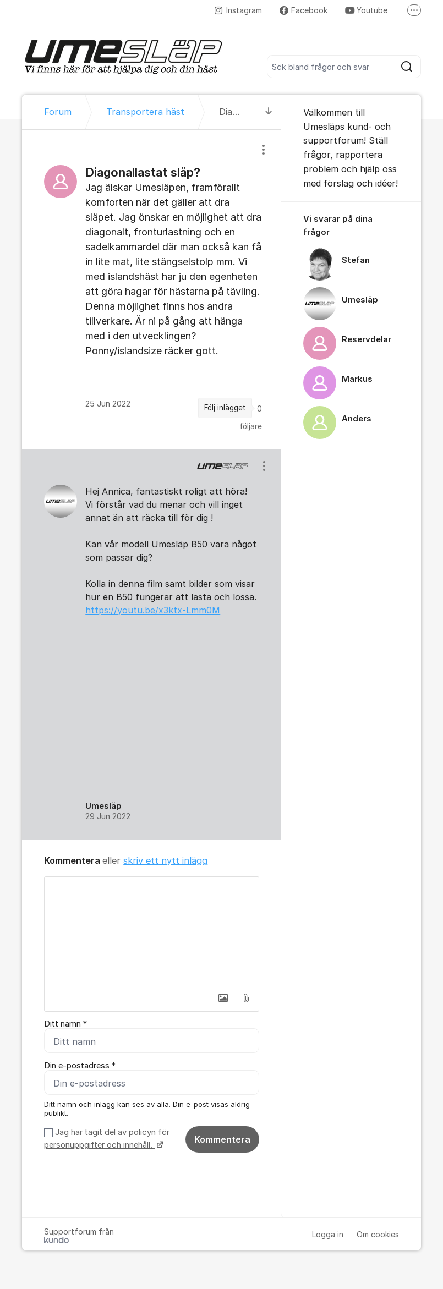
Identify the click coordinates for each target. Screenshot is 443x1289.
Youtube (366, 10)
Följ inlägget (225, 407)
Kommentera (222, 1139)
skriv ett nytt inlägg (165, 860)
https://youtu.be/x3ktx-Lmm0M (152, 610)
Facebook (303, 10)
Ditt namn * (65, 1024)
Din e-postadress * (80, 1066)
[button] (222, 998)
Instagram (238, 10)
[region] (151, 289)
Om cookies (378, 1234)
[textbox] (152, 932)
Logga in (327, 1234)
